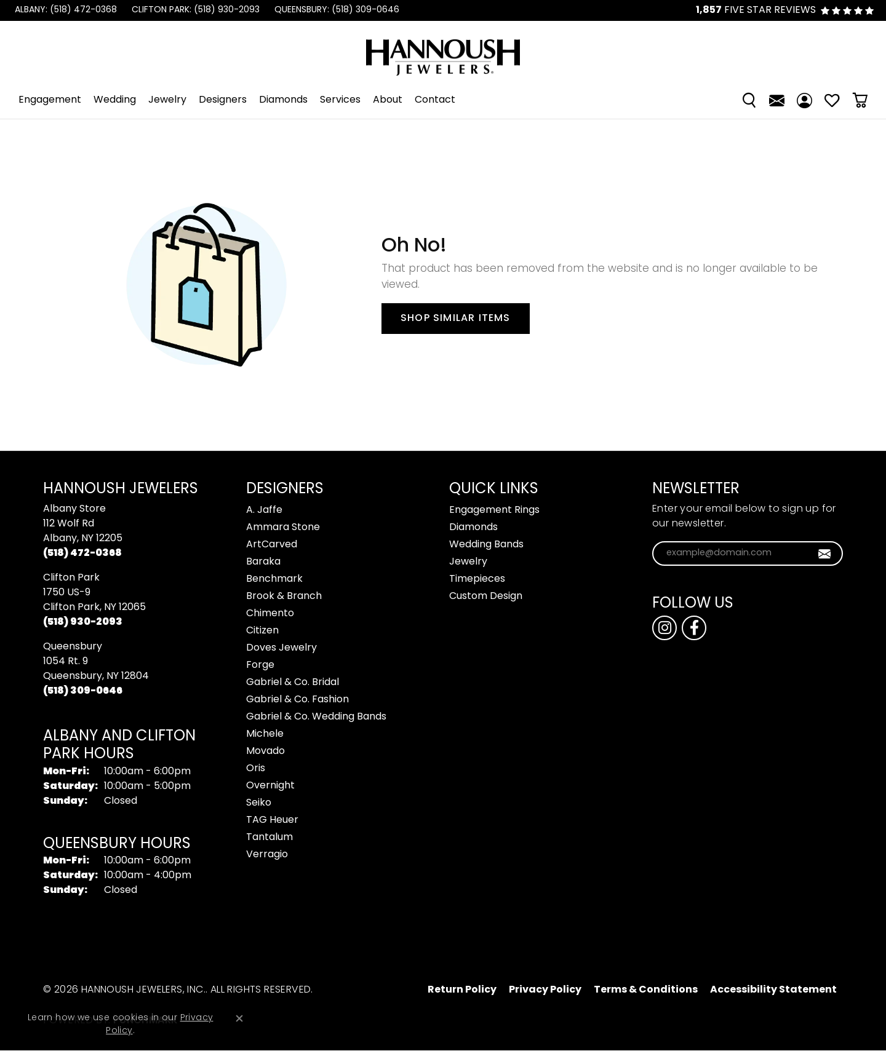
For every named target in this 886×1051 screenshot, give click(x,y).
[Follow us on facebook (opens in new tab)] (694, 628)
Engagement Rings (494, 510)
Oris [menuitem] (255, 769)
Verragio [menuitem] (267, 855)
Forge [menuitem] (260, 665)
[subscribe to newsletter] (825, 553)
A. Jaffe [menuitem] (264, 510)
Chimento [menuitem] (270, 614)
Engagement (49, 100)
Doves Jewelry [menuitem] (281, 648)
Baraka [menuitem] (263, 562)
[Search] (749, 100)
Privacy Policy (545, 990)
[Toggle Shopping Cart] (860, 100)
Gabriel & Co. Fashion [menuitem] (297, 700)
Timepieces (477, 579)
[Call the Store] (82, 553)
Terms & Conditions (646, 990)
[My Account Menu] (804, 100)
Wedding (115, 100)
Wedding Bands (486, 545)
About (387, 100)
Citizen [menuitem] (262, 631)
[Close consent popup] (239, 1018)
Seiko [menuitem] (258, 803)
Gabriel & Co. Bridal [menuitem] (292, 683)
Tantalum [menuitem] (269, 838)
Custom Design (485, 597)
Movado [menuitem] (265, 751)
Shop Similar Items (456, 319)
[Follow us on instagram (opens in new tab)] (664, 628)
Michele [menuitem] (265, 734)
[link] (64, 10)
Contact (435, 100)
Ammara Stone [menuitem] (283, 528)
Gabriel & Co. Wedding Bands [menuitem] (316, 717)
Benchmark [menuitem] (274, 579)
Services (340, 100)
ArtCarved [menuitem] (271, 545)
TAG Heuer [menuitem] (272, 820)
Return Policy (462, 990)
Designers (223, 100)
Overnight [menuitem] (270, 786)
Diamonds (283, 100)
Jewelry (167, 100)
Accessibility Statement (773, 990)
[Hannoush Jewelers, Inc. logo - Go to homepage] (443, 51)
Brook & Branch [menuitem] (284, 597)
